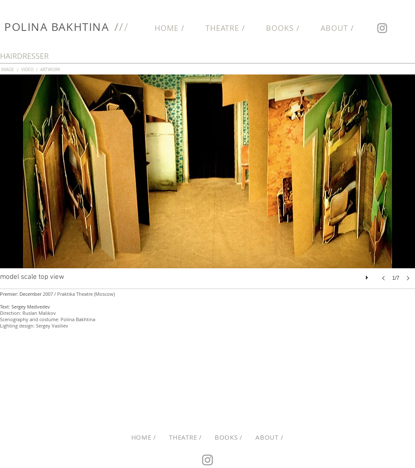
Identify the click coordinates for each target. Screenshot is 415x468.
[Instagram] (382, 28)
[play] (368, 275)
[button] (207, 186)
